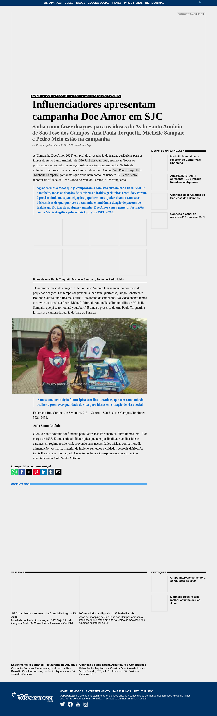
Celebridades (75, 2)
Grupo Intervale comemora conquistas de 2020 (187, 579)
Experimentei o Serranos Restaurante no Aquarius (44, 664)
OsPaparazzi (53, 2)
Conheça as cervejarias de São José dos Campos (187, 196)
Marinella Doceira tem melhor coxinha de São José (185, 600)
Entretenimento (98, 691)
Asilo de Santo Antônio (102, 96)
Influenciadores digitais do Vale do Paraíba (107, 613)
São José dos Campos (93, 160)
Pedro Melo (129, 175)
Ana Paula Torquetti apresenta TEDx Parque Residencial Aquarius (185, 179)
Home (36, 96)
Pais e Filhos (133, 2)
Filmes (116, 2)
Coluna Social (98, 2)
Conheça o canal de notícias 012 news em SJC (187, 215)
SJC (76, 96)
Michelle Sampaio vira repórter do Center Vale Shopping (185, 160)
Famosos (76, 691)
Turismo (147, 691)
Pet (136, 691)
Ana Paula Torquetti (126, 170)
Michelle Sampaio (46, 175)
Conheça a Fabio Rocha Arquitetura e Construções (112, 664)
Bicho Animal (154, 2)
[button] (201, 2)
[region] (175, 252)
